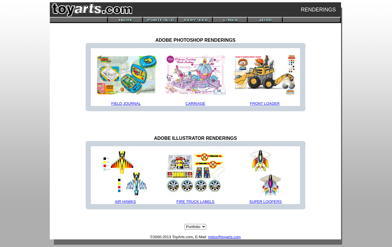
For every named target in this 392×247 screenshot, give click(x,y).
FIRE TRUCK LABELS (195, 201)
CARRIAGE (195, 103)
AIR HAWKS (125, 201)
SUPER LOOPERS (265, 201)
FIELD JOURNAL (126, 103)
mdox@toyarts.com (224, 237)
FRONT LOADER (265, 103)
